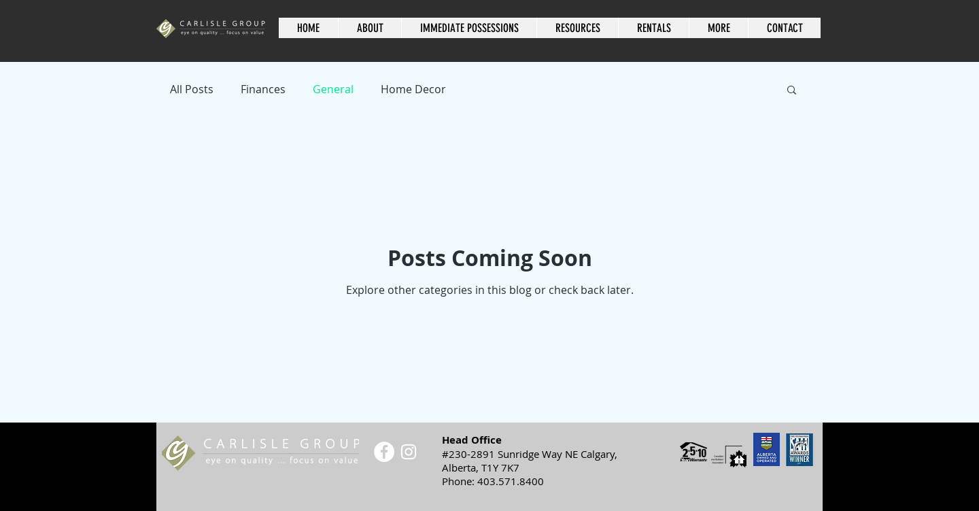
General (333, 89)
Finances (263, 89)
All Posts (191, 89)
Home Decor (413, 89)
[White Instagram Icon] (408, 452)
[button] (577, 28)
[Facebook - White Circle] (384, 452)
